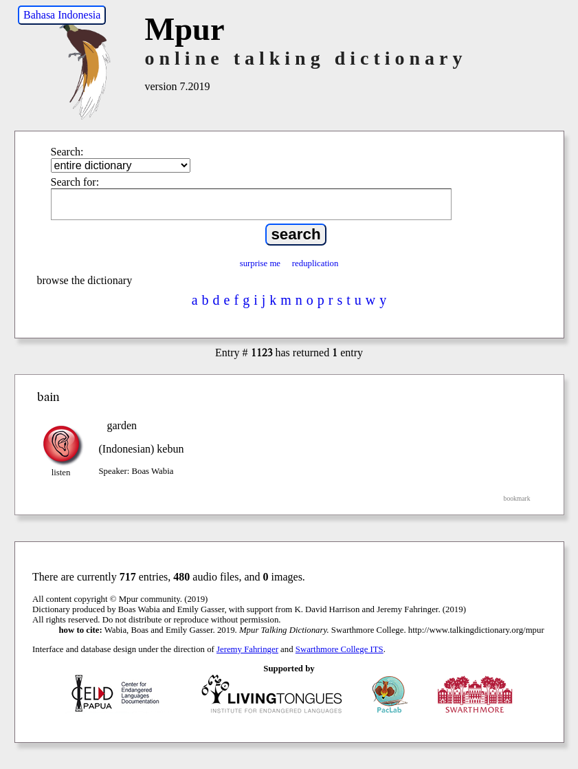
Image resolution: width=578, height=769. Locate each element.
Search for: (75, 182)
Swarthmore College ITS (340, 649)
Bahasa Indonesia (61, 15)
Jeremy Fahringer (247, 649)
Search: (67, 152)
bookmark (517, 498)
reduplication (315, 263)
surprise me (260, 263)
